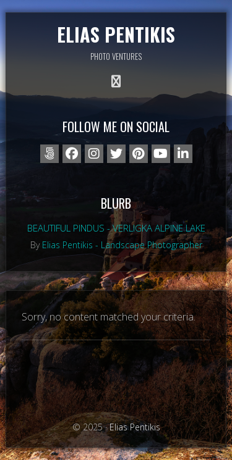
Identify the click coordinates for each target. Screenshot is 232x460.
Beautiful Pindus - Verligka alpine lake (116, 228)
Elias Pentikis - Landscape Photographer (122, 245)
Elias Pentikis (116, 34)
